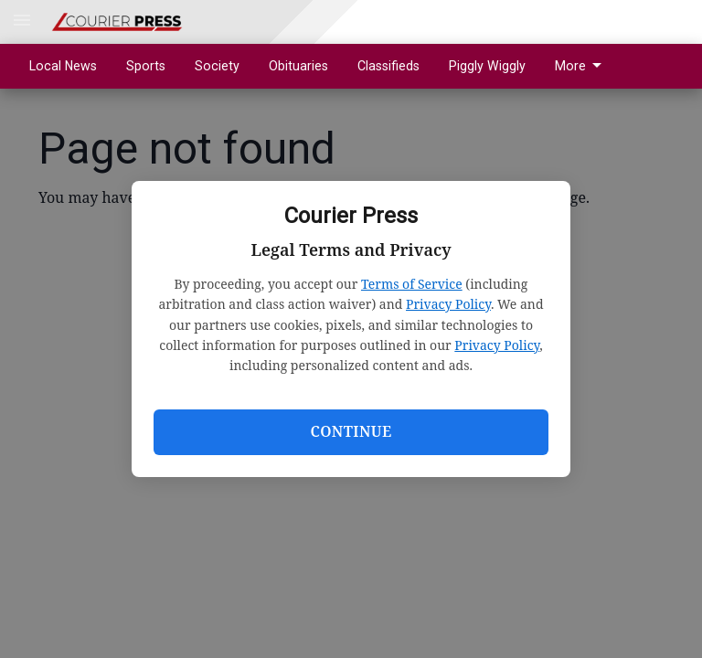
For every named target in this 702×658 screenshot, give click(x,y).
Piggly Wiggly (487, 65)
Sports (145, 65)
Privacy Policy (448, 304)
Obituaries (298, 65)
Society (217, 65)
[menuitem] (583, 66)
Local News (63, 65)
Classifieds (388, 65)
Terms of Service (412, 283)
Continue (350, 431)
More (581, 66)
